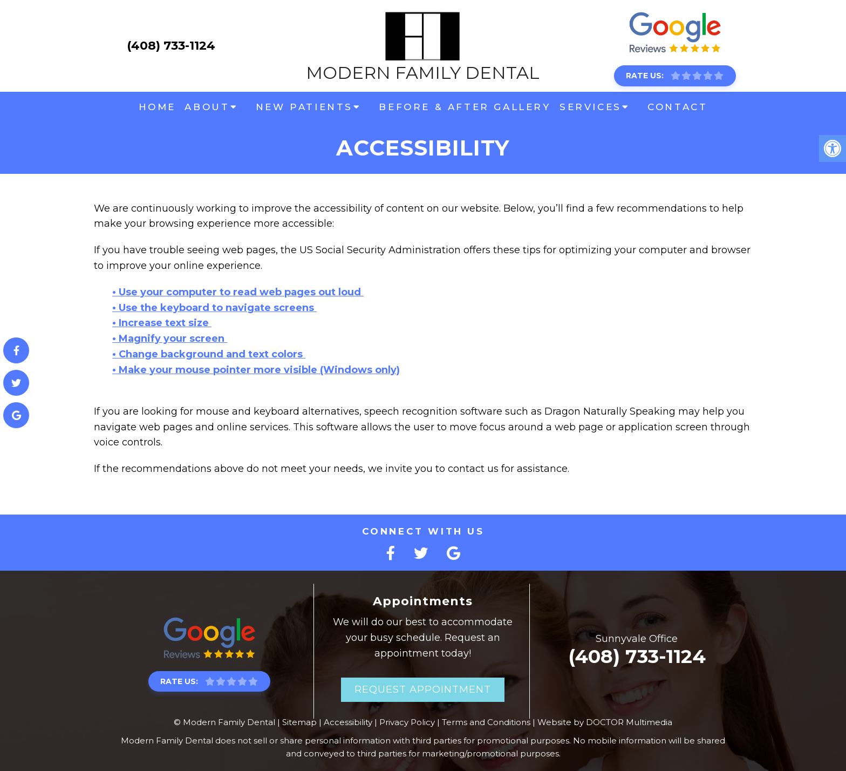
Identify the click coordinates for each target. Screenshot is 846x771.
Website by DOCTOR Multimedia (604, 722)
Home (157, 107)
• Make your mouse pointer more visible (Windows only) (256, 370)
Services (591, 107)
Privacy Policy (407, 722)
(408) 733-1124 (171, 45)
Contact (677, 107)
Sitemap (299, 722)
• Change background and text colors (208, 354)
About (207, 107)
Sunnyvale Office (637, 639)
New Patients (304, 107)
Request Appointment (422, 689)
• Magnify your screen (169, 338)
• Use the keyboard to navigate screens (214, 308)
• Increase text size (162, 323)
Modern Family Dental (423, 46)
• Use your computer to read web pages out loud (238, 292)
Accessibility (348, 722)
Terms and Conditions (486, 722)
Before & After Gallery (464, 107)
